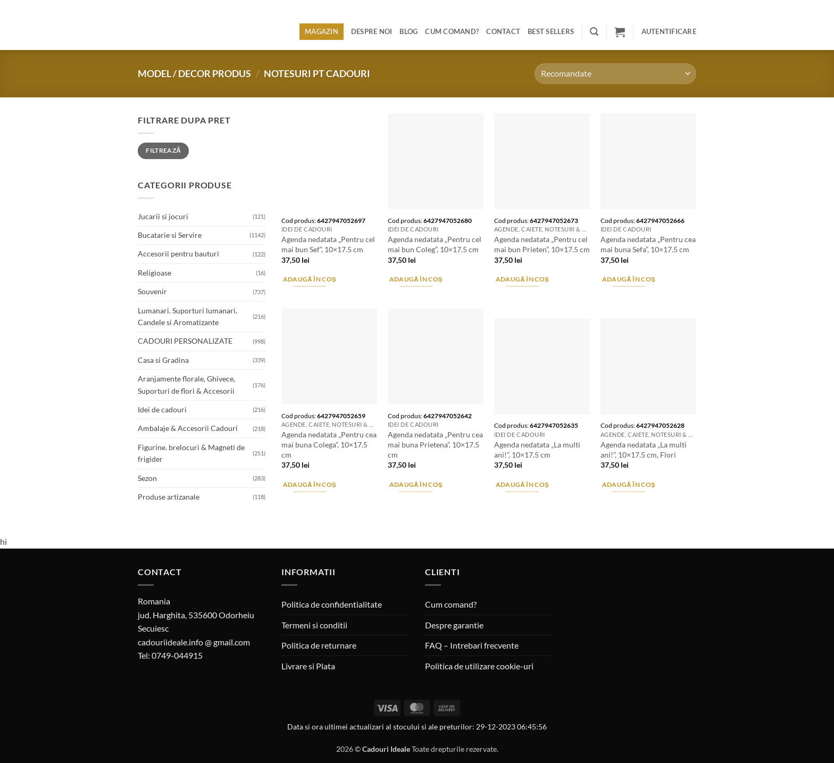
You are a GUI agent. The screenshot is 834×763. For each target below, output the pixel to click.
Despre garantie (454, 625)
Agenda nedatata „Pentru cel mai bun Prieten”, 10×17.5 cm (542, 244)
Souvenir (152, 291)
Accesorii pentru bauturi (178, 253)
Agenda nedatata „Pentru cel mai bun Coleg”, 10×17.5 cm (434, 244)
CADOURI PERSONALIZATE (185, 340)
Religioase (154, 272)
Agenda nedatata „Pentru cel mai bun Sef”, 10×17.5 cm (328, 244)
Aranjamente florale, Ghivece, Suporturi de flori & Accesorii (186, 384)
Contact (503, 31)
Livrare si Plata (308, 666)
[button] (594, 31)
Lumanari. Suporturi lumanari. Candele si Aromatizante (187, 316)
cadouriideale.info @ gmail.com (194, 642)
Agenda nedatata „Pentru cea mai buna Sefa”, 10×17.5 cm (648, 244)
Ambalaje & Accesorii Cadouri (188, 428)
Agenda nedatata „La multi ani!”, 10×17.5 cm (537, 449)
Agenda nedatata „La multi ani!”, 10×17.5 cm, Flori (644, 449)
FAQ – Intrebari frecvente (472, 645)
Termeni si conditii (314, 625)
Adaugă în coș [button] (310, 279)
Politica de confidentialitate (331, 604)
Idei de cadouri (162, 409)
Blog (408, 31)
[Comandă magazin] (615, 73)
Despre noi (372, 31)
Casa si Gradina (163, 359)
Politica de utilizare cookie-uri (479, 666)
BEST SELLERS (551, 31)
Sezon (147, 478)
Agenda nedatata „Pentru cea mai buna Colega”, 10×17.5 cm (329, 444)
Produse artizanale (168, 496)
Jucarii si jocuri (163, 216)
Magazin (321, 31)
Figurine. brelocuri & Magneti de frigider (191, 453)
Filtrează (163, 150)
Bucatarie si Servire (170, 234)
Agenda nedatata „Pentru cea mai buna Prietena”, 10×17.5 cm (435, 444)
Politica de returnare (318, 645)
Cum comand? (452, 31)
